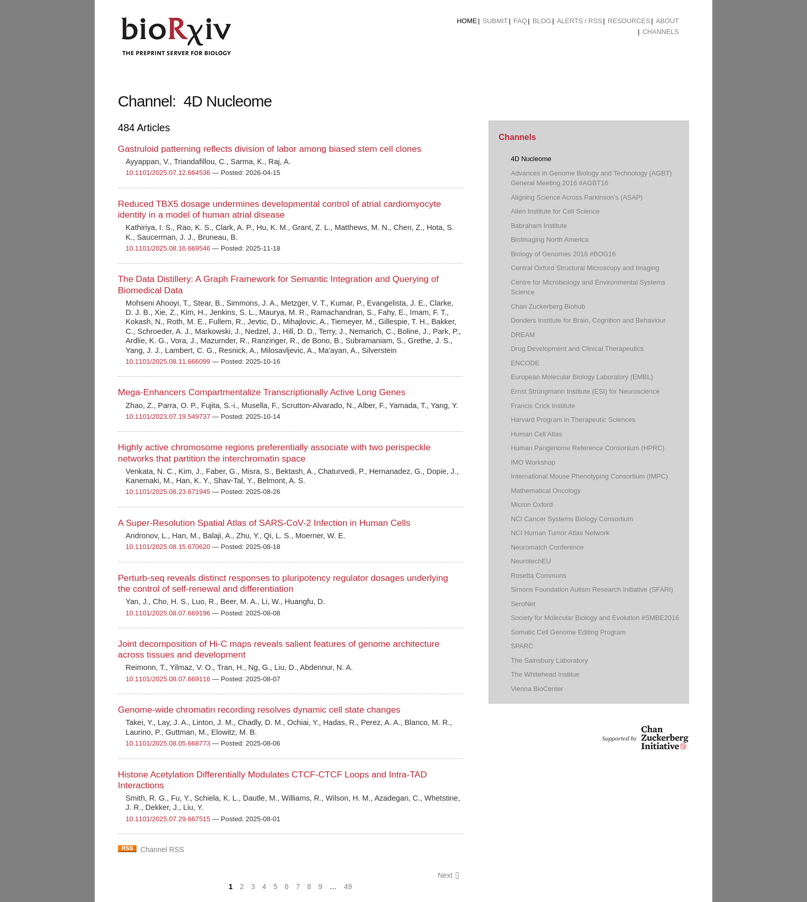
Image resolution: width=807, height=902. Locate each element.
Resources (629, 21)
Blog (542, 21)
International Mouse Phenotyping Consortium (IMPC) (589, 476)
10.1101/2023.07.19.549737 (168, 416)
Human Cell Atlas (536, 434)
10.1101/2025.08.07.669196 (168, 613)
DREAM (523, 335)
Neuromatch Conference (547, 547)
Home (467, 21)
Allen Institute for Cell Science (555, 211)
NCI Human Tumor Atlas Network (560, 533)
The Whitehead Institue (545, 674)
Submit (495, 21)
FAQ (520, 21)
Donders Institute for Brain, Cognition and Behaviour (588, 320)
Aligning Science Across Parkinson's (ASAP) (576, 197)
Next (448, 875)
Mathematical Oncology (546, 490)
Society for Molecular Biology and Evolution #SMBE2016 (595, 618)
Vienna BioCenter (537, 689)
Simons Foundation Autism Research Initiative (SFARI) (592, 589)
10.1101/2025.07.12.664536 (168, 172)
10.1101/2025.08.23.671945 (168, 492)
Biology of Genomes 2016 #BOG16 (563, 254)
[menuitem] (467, 21)
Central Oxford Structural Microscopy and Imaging (585, 268)
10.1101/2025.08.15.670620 (168, 547)
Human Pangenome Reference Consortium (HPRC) (587, 448)
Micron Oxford (532, 504)
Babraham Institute (539, 225)
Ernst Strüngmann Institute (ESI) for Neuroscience (585, 391)
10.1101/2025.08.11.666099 (168, 361)
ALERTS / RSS (579, 21)
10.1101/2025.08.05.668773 (168, 743)
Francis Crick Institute (543, 406)
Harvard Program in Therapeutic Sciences (573, 419)
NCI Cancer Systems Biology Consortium (572, 519)
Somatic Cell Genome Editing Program (568, 632)
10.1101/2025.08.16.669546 (168, 248)
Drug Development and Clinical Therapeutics (577, 348)
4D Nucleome (531, 159)
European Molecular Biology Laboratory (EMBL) (582, 377)
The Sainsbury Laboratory (549, 660)
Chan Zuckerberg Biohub (548, 306)
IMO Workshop (533, 462)
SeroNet (523, 604)
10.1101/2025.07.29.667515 (168, 819)
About (667, 21)
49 (348, 886)
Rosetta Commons (538, 575)
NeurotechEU (531, 561)
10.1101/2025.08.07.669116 (168, 679)
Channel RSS (162, 849)
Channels (660, 32)
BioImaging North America (549, 239)
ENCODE (525, 363)
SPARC (522, 646)
